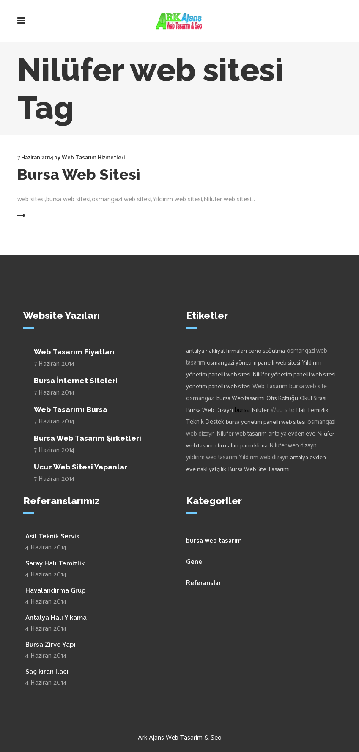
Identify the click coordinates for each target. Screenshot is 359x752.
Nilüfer (260, 410)
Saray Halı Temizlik (55, 563)
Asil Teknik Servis (52, 536)
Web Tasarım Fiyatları (74, 352)
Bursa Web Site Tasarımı (259, 469)
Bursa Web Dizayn (209, 410)
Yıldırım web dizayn (263, 458)
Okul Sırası (313, 398)
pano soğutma (267, 351)
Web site (282, 410)
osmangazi (200, 398)
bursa (242, 410)
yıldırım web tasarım (211, 458)
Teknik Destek (205, 422)
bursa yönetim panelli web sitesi (266, 422)
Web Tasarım (270, 386)
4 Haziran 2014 (45, 547)
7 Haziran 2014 (35, 158)
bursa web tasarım (214, 540)
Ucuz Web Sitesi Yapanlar (80, 467)
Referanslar (203, 583)
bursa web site (308, 386)
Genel (195, 562)
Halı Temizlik (312, 410)
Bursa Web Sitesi (78, 174)
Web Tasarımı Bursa (70, 409)
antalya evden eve (292, 434)
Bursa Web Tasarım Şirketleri (87, 438)
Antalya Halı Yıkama (56, 617)
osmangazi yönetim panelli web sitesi (253, 363)
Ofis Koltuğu (282, 398)
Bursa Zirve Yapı (50, 644)
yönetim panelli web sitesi (218, 386)
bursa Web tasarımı (240, 398)
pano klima (254, 446)
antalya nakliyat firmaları (216, 351)
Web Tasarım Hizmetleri (93, 158)
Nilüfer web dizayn (293, 446)
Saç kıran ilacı (47, 671)
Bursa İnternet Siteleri (76, 380)
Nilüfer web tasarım (241, 434)
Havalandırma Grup (55, 590)
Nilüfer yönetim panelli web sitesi (294, 375)
